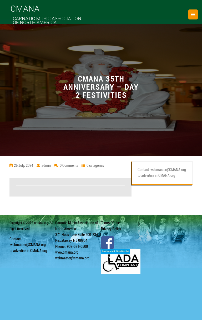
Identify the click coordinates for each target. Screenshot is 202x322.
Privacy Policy (111, 229)
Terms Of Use (110, 223)
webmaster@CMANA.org (28, 245)
